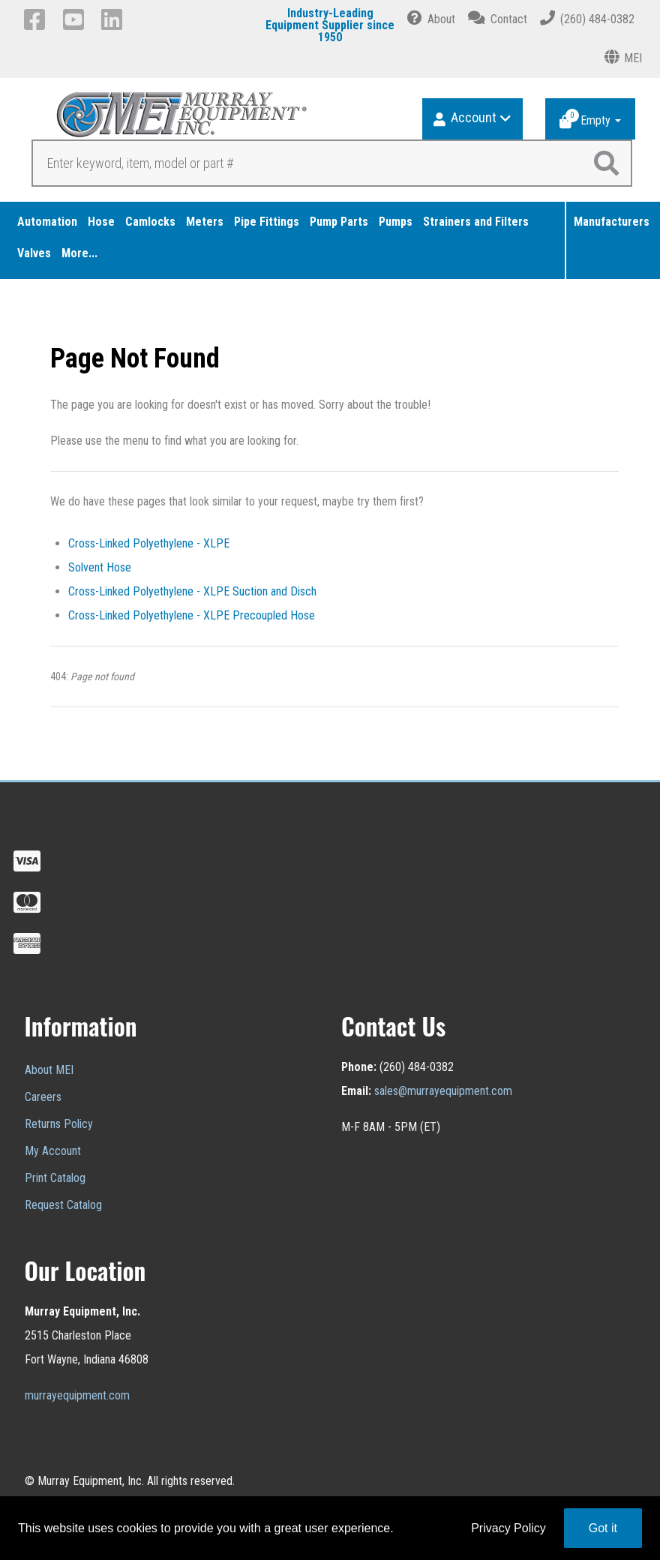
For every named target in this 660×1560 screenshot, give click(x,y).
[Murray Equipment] (177, 119)
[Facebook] (37, 19)
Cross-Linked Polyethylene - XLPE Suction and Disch (192, 591)
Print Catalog (55, 1178)
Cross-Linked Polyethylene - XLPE (149, 543)
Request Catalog (63, 1205)
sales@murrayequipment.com (443, 1091)
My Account (53, 1151)
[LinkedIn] (114, 19)
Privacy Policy (508, 1528)
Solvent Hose (99, 567)
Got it (603, 1528)
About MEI (49, 1070)
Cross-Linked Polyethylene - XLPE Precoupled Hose (191, 615)
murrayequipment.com (77, 1395)
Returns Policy (59, 1124)
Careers (43, 1097)
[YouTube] (76, 19)
